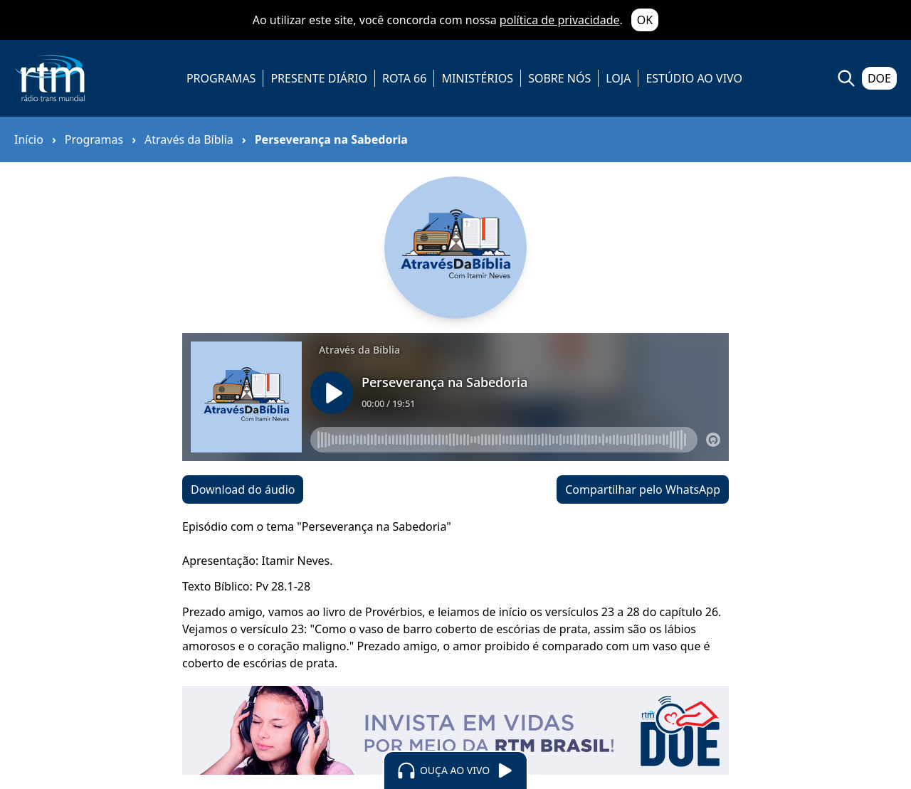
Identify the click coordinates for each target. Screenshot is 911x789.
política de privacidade (560, 20)
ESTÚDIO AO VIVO (694, 78)
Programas (94, 139)
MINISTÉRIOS (477, 78)
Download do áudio (243, 489)
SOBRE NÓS (559, 78)
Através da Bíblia (188, 139)
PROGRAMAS (221, 78)
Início (28, 139)
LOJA (618, 78)
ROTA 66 (404, 78)
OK (645, 20)
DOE (879, 78)
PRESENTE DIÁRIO (318, 78)
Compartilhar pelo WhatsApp (642, 489)
